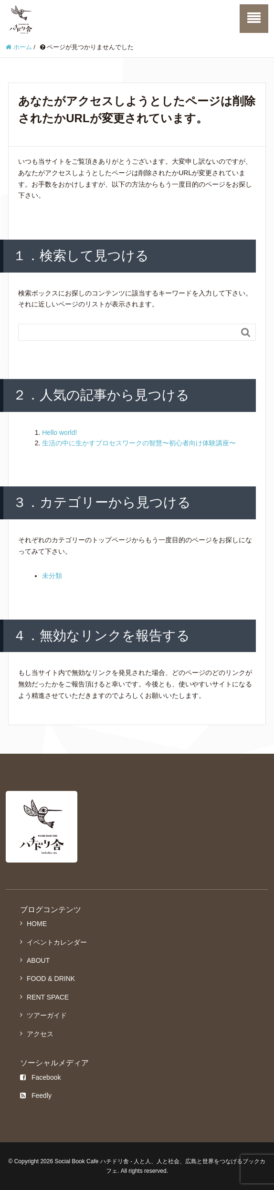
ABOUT (38, 960)
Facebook (40, 1077)
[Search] (127, 332)
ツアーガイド (47, 1015)
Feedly (36, 1095)
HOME (37, 923)
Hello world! (59, 432)
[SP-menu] (254, 18)
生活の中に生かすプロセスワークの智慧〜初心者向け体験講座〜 (139, 443)
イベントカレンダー (57, 942)
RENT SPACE (48, 997)
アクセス (40, 1034)
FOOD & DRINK (51, 978)
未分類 (52, 575)
